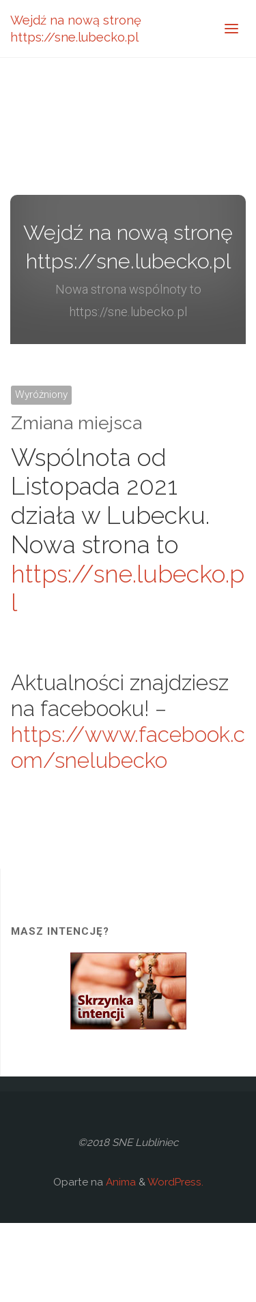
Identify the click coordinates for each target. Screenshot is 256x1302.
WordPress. (175, 1182)
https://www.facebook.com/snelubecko (128, 747)
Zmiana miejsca (76, 422)
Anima (119, 1182)
